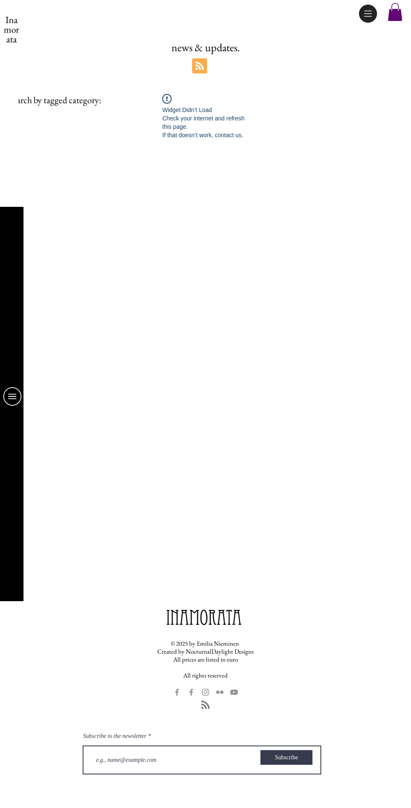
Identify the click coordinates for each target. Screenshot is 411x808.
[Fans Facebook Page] (12, 686)
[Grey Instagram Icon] (205, 692)
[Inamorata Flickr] (12, 742)
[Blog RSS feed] (199, 66)
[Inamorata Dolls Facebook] (12, 705)
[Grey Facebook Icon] (177, 692)
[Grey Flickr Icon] (219, 692)
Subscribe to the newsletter (114, 736)
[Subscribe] (286, 757)
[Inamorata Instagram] (12, 723)
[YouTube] (12, 760)
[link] (12, 99)
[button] (368, 14)
